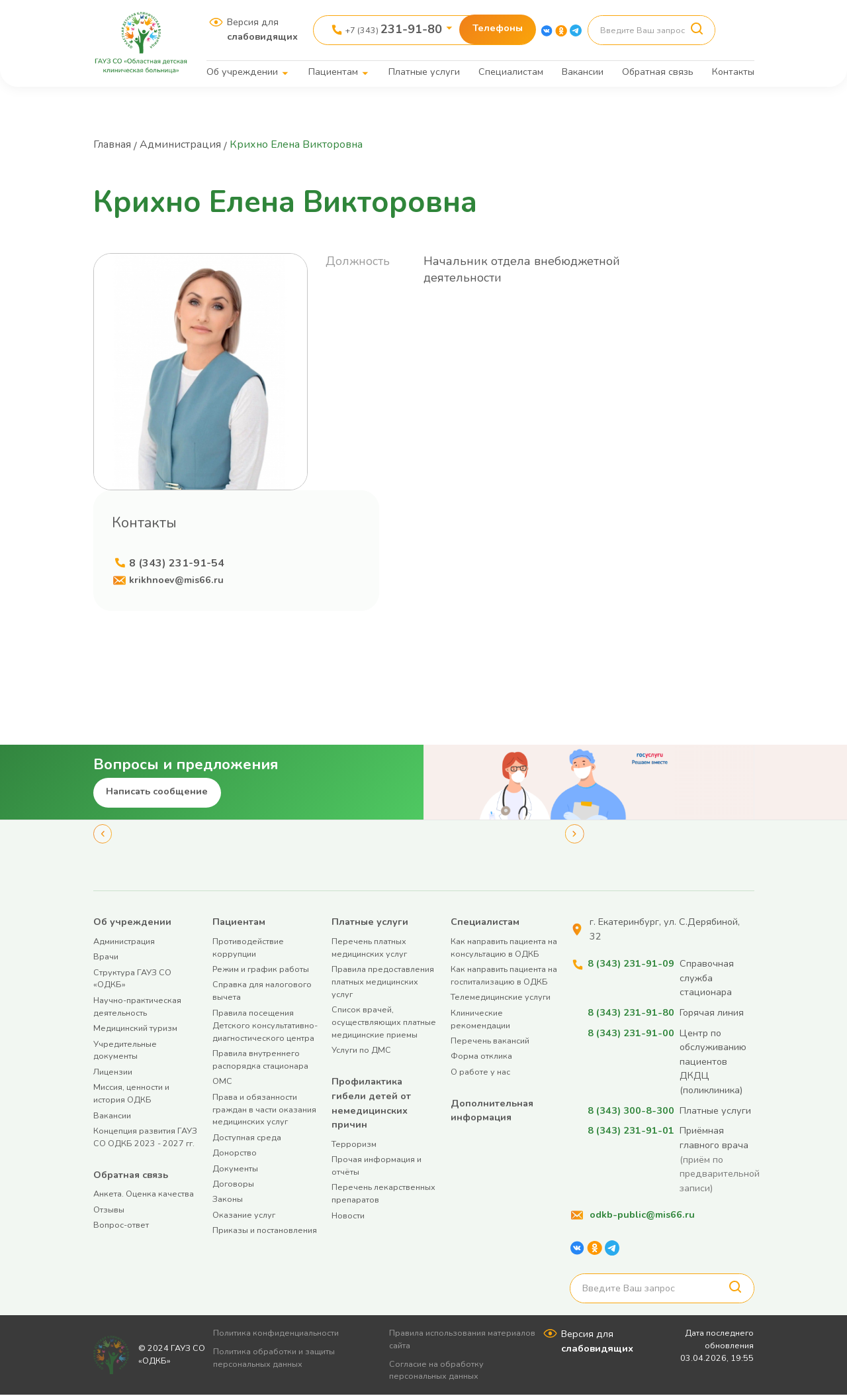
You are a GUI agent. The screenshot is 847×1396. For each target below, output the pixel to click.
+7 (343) (393, 29)
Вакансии (582, 71)
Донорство (234, 1153)
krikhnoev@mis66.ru (176, 580)
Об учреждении (242, 71)
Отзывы (108, 1210)
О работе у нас (480, 1072)
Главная (113, 144)
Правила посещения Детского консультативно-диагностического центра (265, 1026)
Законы (227, 1199)
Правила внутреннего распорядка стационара (260, 1060)
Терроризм (354, 1144)
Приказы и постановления (264, 1230)
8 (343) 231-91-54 (176, 563)
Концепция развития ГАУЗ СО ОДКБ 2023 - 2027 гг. (145, 1138)
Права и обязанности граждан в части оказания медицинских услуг (264, 1110)
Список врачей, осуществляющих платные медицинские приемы (384, 1022)
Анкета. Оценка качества (143, 1194)
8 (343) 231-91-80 (631, 1013)
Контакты (733, 71)
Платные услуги (424, 71)
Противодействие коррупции (248, 948)
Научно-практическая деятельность (137, 1007)
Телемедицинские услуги (501, 998)
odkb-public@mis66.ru (642, 1215)
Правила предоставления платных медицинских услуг (383, 982)
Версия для (262, 29)
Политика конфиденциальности (280, 1333)
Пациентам (333, 71)
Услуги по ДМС (361, 1051)
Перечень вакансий (490, 1041)
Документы (235, 1169)
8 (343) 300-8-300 (631, 1111)
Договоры (233, 1184)
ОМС (222, 1081)
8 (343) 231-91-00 (631, 1033)
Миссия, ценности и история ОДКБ (131, 1094)
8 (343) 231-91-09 (631, 964)
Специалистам (510, 71)
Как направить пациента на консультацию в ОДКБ (504, 948)
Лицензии (112, 1072)
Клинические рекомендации (480, 1020)
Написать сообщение (157, 792)
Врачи (105, 957)
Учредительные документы (125, 1051)
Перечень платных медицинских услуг (369, 948)
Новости (348, 1216)
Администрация (183, 144)
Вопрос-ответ (121, 1225)
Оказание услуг (243, 1215)
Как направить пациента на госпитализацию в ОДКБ (504, 976)
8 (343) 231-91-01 (631, 1131)
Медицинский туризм (135, 1028)
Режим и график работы (260, 969)
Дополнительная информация (492, 1111)
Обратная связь (657, 71)
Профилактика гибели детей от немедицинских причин (371, 1103)
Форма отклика (481, 1057)
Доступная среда (246, 1138)
